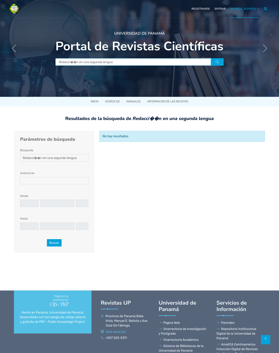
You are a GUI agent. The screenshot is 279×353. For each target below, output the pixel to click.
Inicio (94, 101)
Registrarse (200, 9)
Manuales (133, 101)
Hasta (24, 218)
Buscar (54, 243)
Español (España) (243, 9)
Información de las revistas (167, 101)
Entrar (220, 9)
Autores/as (27, 173)
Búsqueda (26, 150)
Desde (24, 196)
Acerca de (112, 101)
